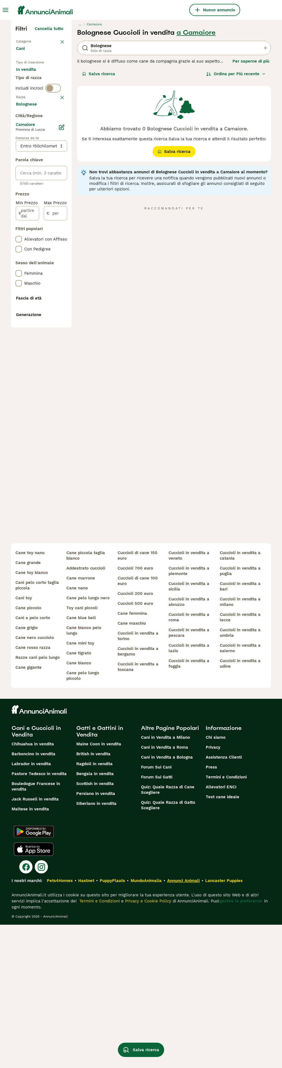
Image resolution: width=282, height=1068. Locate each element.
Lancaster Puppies (224, 1023)
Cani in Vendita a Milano (165, 880)
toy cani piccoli (81, 751)
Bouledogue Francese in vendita (36, 929)
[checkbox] (18, 163)
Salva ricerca (98, 73)
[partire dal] (27, 374)
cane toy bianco (31, 715)
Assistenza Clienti (224, 900)
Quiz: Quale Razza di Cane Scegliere (167, 933)
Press (211, 910)
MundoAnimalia (146, 1023)
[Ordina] (236, 73)
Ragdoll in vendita (94, 907)
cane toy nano (30, 696)
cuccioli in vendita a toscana (138, 810)
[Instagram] (41, 1010)
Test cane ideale (222, 940)
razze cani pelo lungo (37, 800)
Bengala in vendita (95, 917)
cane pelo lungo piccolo (82, 819)
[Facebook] (25, 1010)
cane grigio (26, 770)
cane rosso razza (32, 790)
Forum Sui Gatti (156, 920)
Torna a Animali (32, 40)
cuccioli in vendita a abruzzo (189, 745)
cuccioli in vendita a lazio (189, 791)
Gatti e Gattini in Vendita (99, 874)
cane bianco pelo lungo (83, 773)
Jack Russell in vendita (35, 942)
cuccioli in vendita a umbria (240, 776)
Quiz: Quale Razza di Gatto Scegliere (168, 948)
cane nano (77, 731)
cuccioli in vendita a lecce (240, 760)
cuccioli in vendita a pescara (189, 776)
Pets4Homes (60, 1023)
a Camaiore (196, 32)
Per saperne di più (250, 61)
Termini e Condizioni (226, 920)
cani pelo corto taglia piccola (37, 728)
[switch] (53, 123)
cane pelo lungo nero (88, 741)
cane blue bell (81, 761)
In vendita (30, 76)
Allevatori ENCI (221, 930)
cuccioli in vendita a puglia (240, 714)
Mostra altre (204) (49, 263)
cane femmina (132, 756)
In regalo (29, 89)
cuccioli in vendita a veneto (189, 699)
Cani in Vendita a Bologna (167, 900)
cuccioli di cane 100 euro (138, 724)
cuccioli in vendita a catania (240, 699)
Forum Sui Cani (156, 910)
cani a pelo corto (32, 761)
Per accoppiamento (39, 102)
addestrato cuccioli (85, 711)
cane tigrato (78, 796)
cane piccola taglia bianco (85, 699)
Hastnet (86, 1023)
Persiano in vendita (95, 936)
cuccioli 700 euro (135, 711)
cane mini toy (80, 786)
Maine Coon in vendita (98, 887)
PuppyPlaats (112, 1023)
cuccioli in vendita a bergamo (138, 794)
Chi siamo (216, 880)
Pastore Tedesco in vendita (39, 917)
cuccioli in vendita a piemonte (189, 714)
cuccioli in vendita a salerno (240, 791)
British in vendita (93, 897)
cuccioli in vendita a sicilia (189, 729)
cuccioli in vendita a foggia (189, 807)
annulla (55, 135)
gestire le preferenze (241, 1044)
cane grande (28, 705)
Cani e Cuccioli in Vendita (36, 874)
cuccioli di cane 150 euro (138, 699)
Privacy (213, 890)
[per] (55, 374)
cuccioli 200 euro (135, 736)
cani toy (23, 741)
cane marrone (80, 721)
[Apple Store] (34, 992)
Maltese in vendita (30, 952)
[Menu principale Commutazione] (5, 9)
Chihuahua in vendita (33, 887)
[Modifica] (61, 288)
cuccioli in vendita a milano (240, 745)
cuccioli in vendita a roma (189, 760)
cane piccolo (28, 751)
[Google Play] (34, 974)
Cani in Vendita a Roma (164, 890)
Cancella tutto (49, 28)
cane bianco (78, 806)
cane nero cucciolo (34, 780)
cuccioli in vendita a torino (138, 779)
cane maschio (132, 766)
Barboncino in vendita (33, 897)
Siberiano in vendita (96, 946)
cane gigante (28, 810)
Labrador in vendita (31, 907)
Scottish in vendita (95, 926)
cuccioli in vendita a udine (240, 807)
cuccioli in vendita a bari (240, 729)
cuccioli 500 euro (135, 746)
